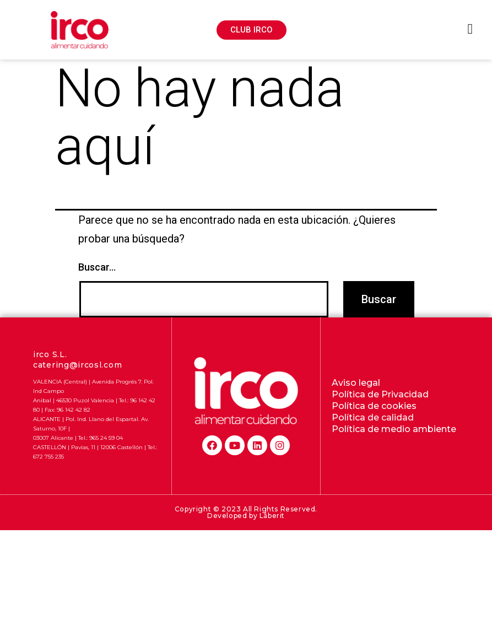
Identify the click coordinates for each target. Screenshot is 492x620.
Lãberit (272, 515)
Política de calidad (373, 417)
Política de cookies (374, 406)
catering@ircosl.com (77, 365)
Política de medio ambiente (394, 429)
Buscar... (97, 267)
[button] (251, 30)
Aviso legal (356, 383)
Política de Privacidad (380, 394)
